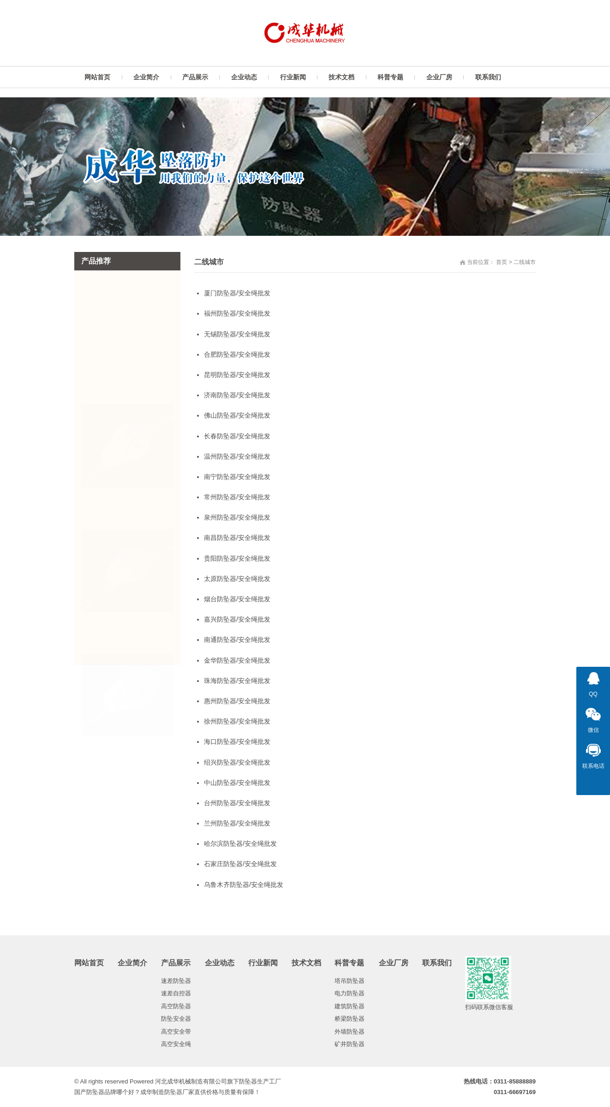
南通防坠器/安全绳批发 (237, 639)
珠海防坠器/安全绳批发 (237, 680)
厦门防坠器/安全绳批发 (237, 293)
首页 (501, 262)
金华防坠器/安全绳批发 (237, 660)
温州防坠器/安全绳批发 (237, 456)
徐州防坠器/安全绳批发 (237, 721)
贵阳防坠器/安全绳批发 (237, 558)
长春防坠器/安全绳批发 (237, 436)
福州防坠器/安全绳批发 (237, 313)
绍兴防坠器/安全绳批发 (237, 762)
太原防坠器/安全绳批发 (237, 578)
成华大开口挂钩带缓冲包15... (123, 395)
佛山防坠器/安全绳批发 (237, 415)
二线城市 (525, 262)
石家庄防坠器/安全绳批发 (240, 864)
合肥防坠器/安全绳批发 (237, 354)
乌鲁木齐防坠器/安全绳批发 (243, 884)
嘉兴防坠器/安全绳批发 (237, 619)
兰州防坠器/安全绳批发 (237, 823)
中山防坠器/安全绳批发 (237, 782)
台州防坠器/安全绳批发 (237, 803)
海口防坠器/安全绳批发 (237, 741)
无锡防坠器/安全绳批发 (237, 334)
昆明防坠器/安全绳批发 (237, 374)
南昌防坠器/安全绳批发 (237, 537)
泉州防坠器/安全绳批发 (237, 517)
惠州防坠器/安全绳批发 (237, 701)
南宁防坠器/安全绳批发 (237, 476)
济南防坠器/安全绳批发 (237, 395)
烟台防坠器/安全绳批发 (237, 599)
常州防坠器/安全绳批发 (237, 497)
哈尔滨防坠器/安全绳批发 (240, 843)
